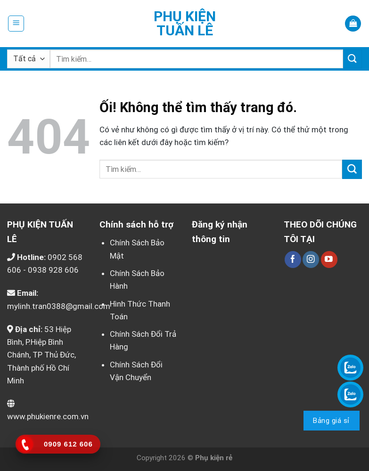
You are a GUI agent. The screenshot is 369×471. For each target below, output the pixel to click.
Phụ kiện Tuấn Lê (185, 23)
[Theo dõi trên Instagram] (311, 259)
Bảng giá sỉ (331, 420)
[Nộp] (352, 58)
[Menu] (16, 24)
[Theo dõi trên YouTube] (329, 259)
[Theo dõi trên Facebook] (293, 259)
